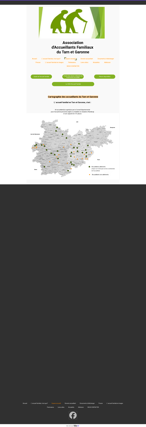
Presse (38, 62)
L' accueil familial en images (54, 62)
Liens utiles (84, 62)
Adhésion (107, 62)
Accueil (34, 59)
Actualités (96, 62)
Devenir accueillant (87, 59)
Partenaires (72, 62)
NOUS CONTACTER (73, 66)
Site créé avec (73, 426)
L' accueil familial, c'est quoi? (51, 59)
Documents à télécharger (106, 59)
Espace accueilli (70, 59)
